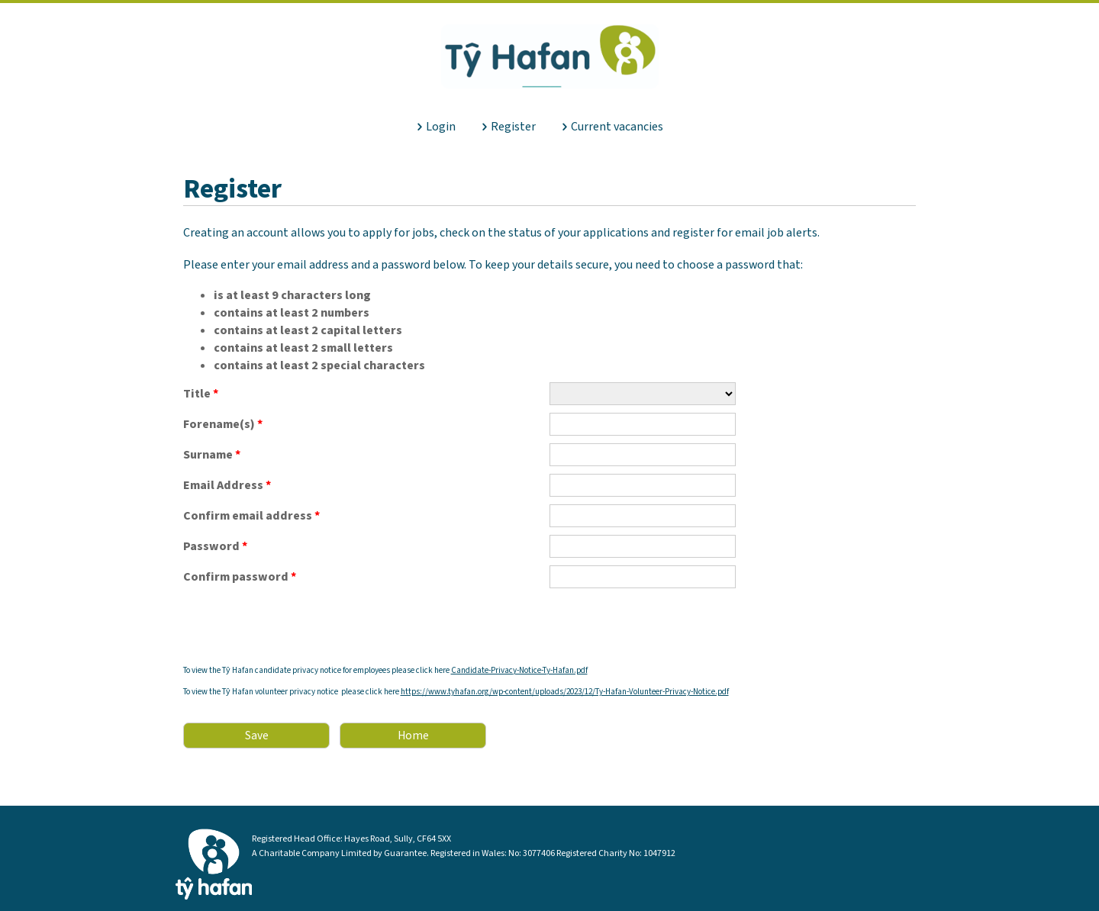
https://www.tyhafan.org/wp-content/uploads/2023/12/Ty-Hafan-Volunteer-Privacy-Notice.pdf (565, 691)
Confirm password (239, 577)
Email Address (227, 485)
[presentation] (299, 625)
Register (513, 126)
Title (200, 393)
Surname (211, 455)
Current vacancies (617, 126)
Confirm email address (251, 516)
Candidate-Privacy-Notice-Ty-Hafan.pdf (519, 670)
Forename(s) (223, 424)
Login (441, 126)
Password (215, 546)
